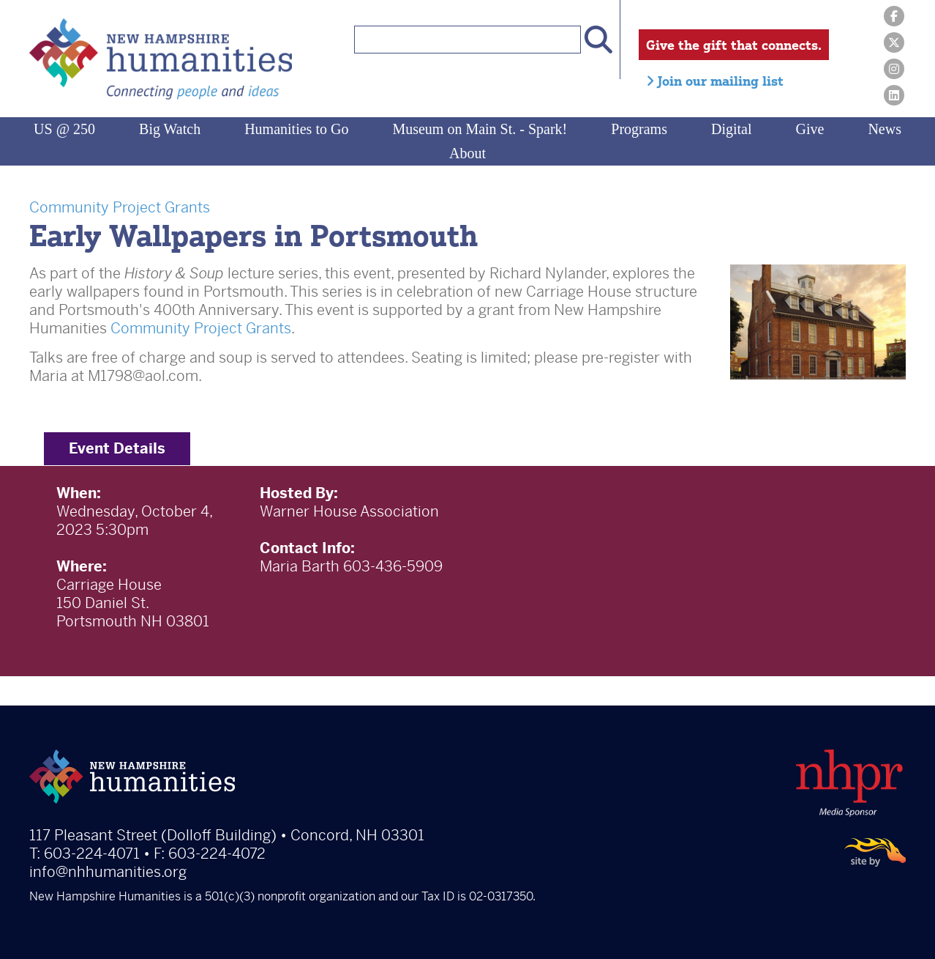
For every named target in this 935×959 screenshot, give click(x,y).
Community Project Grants (119, 208)
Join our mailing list (715, 81)
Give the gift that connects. (734, 45)
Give (810, 129)
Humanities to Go (296, 129)
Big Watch (169, 129)
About (467, 153)
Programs (639, 129)
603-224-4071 (92, 854)
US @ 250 (64, 129)
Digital (731, 129)
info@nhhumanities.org (108, 872)
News (884, 129)
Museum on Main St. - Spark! (479, 129)
